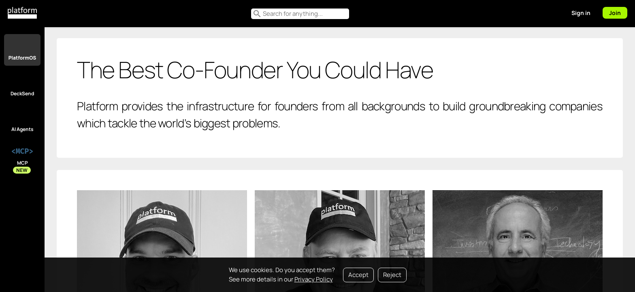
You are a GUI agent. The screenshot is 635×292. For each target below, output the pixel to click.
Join (615, 13)
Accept (358, 275)
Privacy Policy (313, 279)
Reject (392, 275)
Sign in (580, 13)
